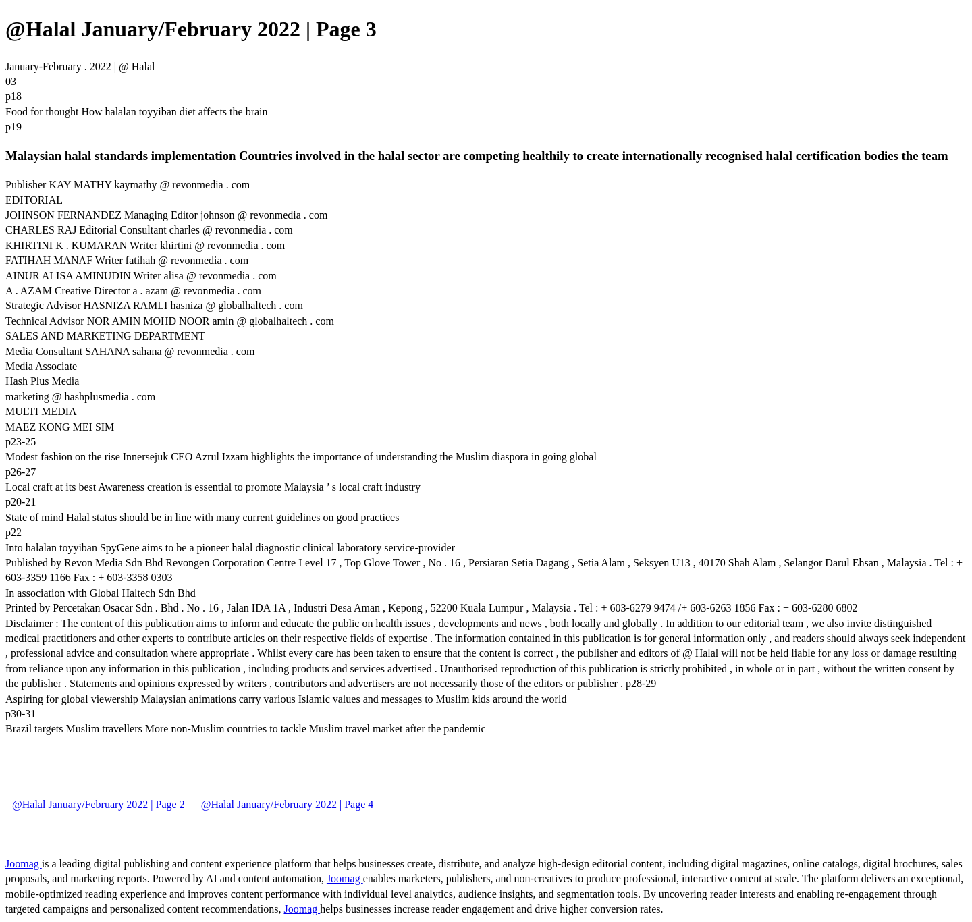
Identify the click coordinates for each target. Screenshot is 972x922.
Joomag (23, 863)
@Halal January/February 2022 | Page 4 (287, 804)
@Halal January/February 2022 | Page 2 (98, 804)
